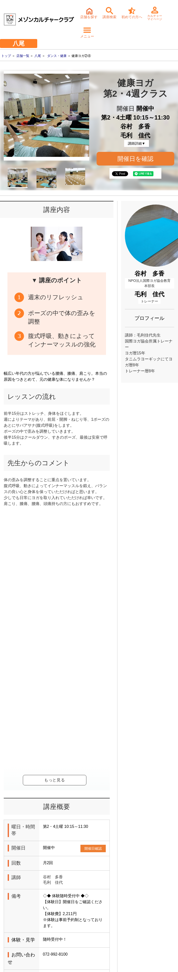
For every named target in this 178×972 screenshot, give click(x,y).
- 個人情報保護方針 (20, 952)
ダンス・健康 (57, 56)
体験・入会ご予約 (79, 844)
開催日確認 (93, 567)
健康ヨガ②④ (55, 695)
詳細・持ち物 (31, 885)
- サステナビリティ (20, 945)
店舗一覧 (22, 56)
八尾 (38, 56)
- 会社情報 (13, 937)
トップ (6, 56)
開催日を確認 (135, 158)
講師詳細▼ (136, 143)
